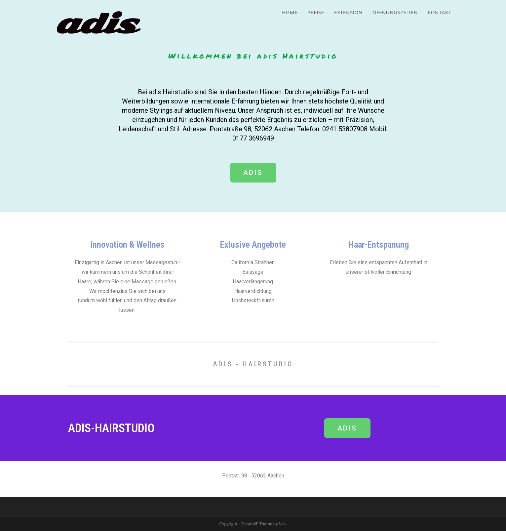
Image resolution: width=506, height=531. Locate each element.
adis (95, 24)
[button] (253, 173)
